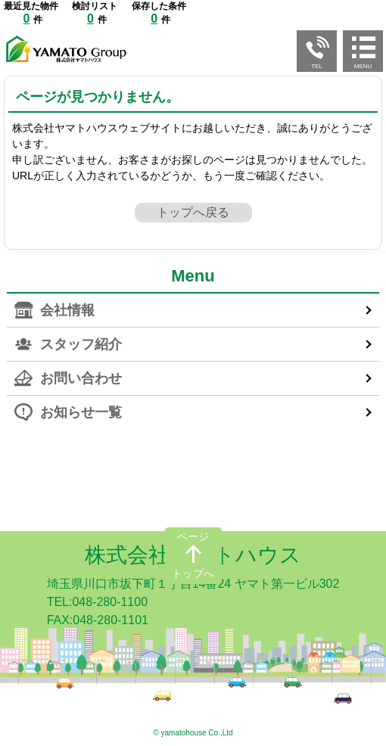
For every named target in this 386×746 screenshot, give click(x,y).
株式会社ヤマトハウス (193, 555)
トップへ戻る (193, 212)
